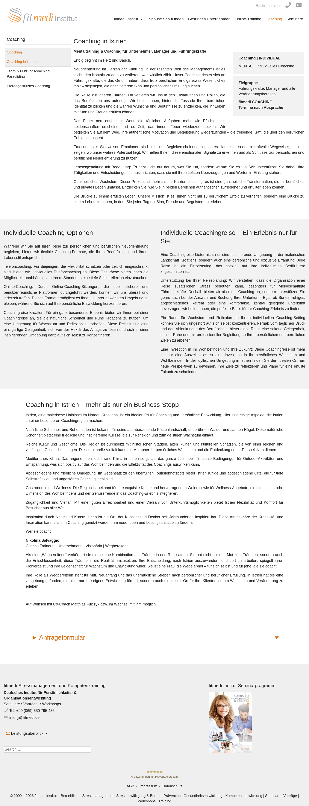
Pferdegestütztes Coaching (28, 86)
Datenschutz (172, 786)
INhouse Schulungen (165, 19)
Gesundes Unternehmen (209, 19)
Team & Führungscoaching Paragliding (28, 74)
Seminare (294, 19)
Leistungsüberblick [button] (30, 733)
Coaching (274, 19)
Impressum (148, 786)
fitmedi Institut (128, 19)
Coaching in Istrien (22, 62)
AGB (130, 786)
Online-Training (248, 19)
